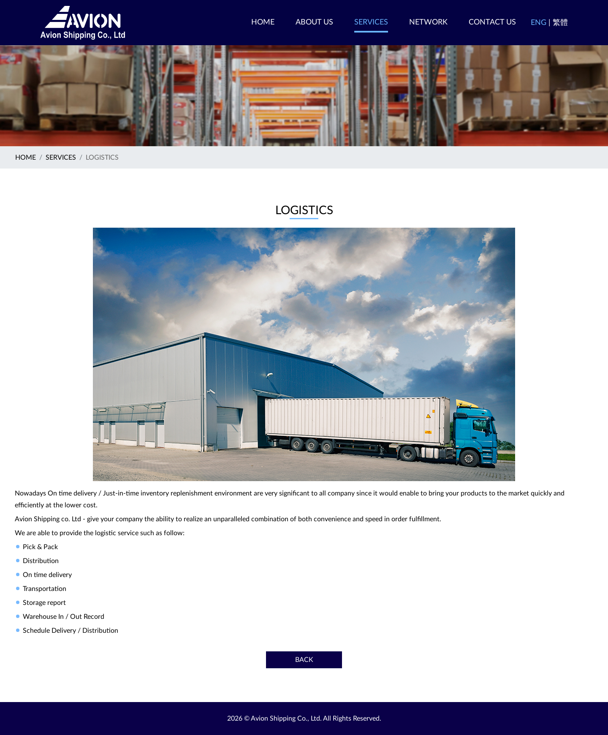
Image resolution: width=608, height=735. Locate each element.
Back (304, 659)
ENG (538, 23)
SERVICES (61, 157)
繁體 (560, 23)
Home (25, 157)
